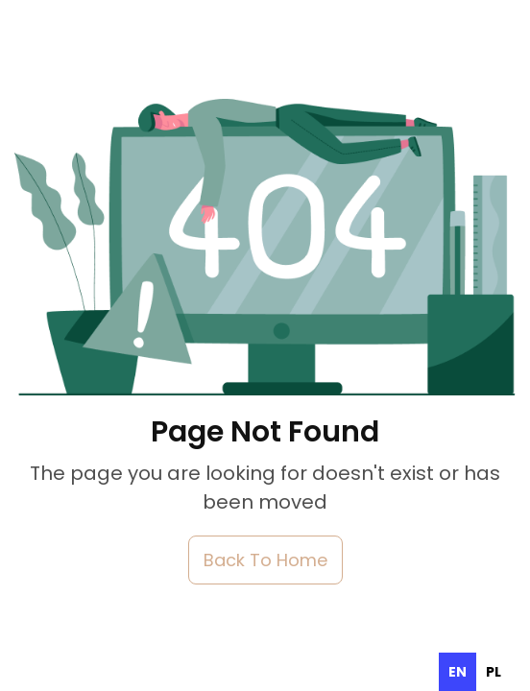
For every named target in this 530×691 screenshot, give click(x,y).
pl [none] (493, 671)
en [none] (457, 671)
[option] (493, 672)
